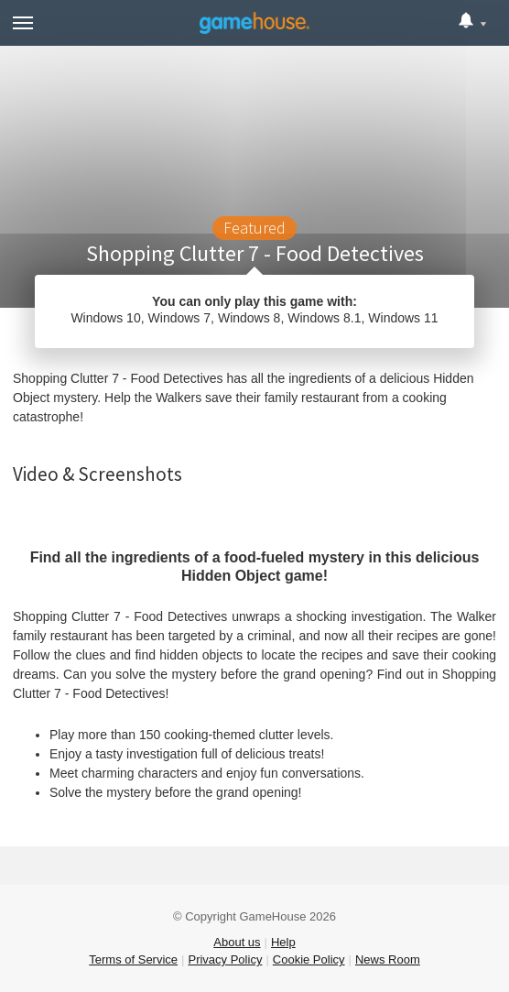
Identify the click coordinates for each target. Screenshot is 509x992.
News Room (387, 959)
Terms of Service (133, 959)
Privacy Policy (225, 959)
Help (283, 942)
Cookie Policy (309, 959)
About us (236, 942)
